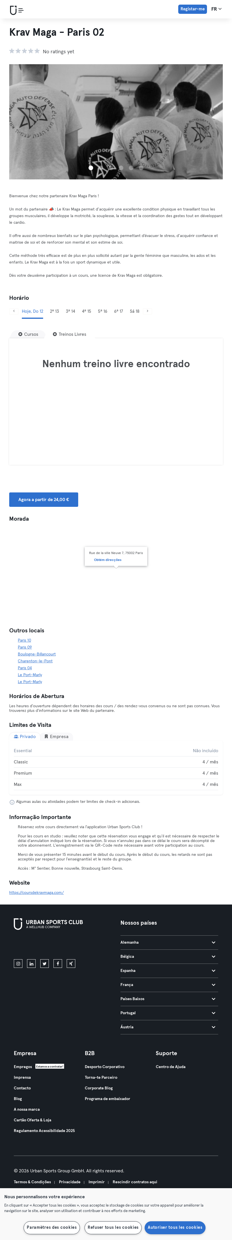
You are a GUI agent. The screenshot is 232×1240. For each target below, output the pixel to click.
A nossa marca (27, 1110)
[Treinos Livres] (69, 334)
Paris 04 (25, 668)
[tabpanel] (116, 767)
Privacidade (69, 1182)
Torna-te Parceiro (101, 1078)
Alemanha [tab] (168, 942)
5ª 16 (102, 311)
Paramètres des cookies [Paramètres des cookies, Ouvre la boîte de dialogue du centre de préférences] (52, 1228)
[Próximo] (147, 311)
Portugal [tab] (168, 1013)
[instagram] (18, 963)
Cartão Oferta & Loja (32, 1120)
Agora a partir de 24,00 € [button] (43, 499)
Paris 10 (24, 640)
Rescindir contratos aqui (135, 1182)
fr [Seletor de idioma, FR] (216, 9)
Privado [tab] (25, 736)
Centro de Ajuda (170, 1067)
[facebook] (57, 963)
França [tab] (168, 984)
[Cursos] (28, 334)
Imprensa (22, 1078)
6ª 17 (118, 311)
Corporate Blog (99, 1088)
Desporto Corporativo (104, 1067)
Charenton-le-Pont (35, 661)
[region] (116, 1214)
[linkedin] (31, 963)
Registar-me (193, 9)
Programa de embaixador (107, 1099)
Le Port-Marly (30, 675)
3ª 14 (70, 311)
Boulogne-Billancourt (37, 654)
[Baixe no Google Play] (75, 945)
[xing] (71, 963)
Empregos (23, 1067)
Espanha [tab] (168, 970)
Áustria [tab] (168, 1027)
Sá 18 (134, 311)
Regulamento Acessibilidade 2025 (44, 1131)
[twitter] (44, 963)
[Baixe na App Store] (33, 945)
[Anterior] (13, 311)
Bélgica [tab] (168, 956)
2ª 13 (54, 311)
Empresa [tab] (56, 736)
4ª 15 (86, 311)
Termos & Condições (32, 1182)
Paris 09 (25, 647)
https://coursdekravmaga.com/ (36, 893)
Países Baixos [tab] (168, 999)
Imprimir (97, 1182)
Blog (18, 1099)
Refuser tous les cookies (113, 1228)
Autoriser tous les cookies (175, 1228)
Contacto (22, 1088)
